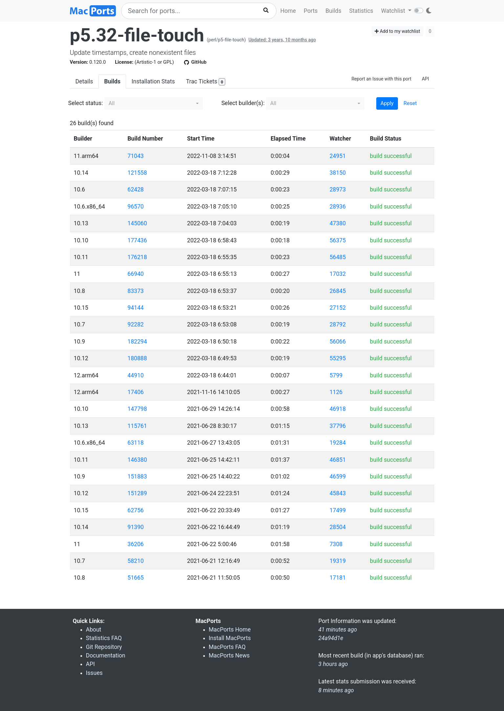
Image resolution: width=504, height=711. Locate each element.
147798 (137, 409)
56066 (338, 341)
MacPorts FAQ (227, 647)
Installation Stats (153, 81)
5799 (336, 375)
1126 (336, 392)
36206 (135, 544)
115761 (137, 426)
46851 (338, 459)
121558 (137, 172)
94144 (135, 307)
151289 (137, 493)
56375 (338, 240)
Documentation (105, 655)
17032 (338, 274)
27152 (338, 307)
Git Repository (104, 647)
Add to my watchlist (397, 31)
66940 (135, 274)
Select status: (85, 103)
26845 (338, 291)
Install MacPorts (230, 638)
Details (84, 81)
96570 (135, 206)
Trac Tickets (205, 82)
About (93, 629)
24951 (338, 156)
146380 (137, 459)
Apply (387, 103)
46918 (338, 409)
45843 (338, 493)
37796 (338, 426)
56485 (338, 257)
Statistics (361, 11)
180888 (137, 358)
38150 (338, 172)
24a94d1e (330, 638)
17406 (135, 392)
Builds (333, 11)
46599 (338, 476)
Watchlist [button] (393, 11)
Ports (311, 11)
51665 (135, 577)
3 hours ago (333, 664)
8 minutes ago (336, 690)
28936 (338, 206)
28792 (338, 324)
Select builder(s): (243, 103)
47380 (338, 223)
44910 (135, 375)
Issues (94, 673)
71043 (135, 156)
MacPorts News (229, 655)
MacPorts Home (230, 629)
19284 (338, 442)
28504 (338, 527)
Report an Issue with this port (381, 78)
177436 (137, 240)
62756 (135, 510)
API (425, 78)
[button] (153, 103)
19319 (338, 561)
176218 (137, 257)
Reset (410, 103)
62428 (135, 189)
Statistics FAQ (104, 638)
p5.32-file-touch (137, 35)
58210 (135, 561)
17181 (338, 577)
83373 (135, 291)
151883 (137, 476)
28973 (338, 189)
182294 (137, 341)
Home (288, 11)
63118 (135, 442)
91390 (135, 527)
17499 (338, 510)
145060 (137, 223)
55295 (338, 358)
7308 (336, 544)
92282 (135, 324)
